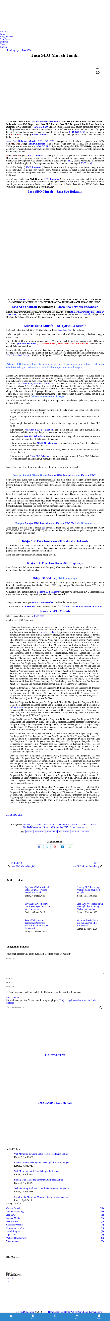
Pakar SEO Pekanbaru (40, 456)
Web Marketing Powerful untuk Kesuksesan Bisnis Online (41, 1157)
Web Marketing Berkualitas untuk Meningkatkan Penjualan (41, 1192)
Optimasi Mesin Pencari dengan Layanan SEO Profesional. (88, 923)
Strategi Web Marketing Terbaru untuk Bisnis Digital (38, 1183)
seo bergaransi (52, 831)
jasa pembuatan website (24, 181)
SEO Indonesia (64, 831)
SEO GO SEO (46, 141)
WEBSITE (24, 299)
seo (43, 527)
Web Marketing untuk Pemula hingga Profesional (36, 1174)
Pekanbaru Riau (65, 330)
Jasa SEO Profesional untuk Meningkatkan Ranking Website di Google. (90, 906)
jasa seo (29, 831)
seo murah (92, 824)
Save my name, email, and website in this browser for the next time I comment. (45, 995)
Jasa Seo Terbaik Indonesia (78, 307)
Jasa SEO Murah (40, 191)
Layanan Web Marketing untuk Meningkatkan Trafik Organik (42, 1166)
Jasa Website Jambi (15, 179)
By (32, 827)
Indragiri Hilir (16, 707)
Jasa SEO (26, 824)
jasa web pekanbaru (27, 343)
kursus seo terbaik (48, 632)
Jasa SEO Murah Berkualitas (45, 121)
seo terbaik (85, 831)
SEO (70, 160)
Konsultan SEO (73, 824)
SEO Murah (84, 314)
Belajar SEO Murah (44, 578)
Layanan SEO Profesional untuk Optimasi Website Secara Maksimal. (37, 890)
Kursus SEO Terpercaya (69, 563)
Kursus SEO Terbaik (68, 523)
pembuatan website (78, 155)
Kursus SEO (88, 475)
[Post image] (14, 892)
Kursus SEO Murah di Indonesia (69, 541)
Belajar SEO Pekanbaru (82, 312)
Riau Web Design (21, 355)
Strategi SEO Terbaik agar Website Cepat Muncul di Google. (89, 890)
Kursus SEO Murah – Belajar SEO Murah (55, 326)
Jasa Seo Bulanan (69, 191)
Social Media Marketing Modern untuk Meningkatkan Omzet (42, 1200)
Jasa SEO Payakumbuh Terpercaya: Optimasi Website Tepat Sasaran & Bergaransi (36, 924)
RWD (9, 355)
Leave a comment (78, 827)
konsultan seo (39, 831)
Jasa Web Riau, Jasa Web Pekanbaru (36, 383)
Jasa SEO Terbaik (57, 824)
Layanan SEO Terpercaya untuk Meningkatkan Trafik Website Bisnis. (37, 906)
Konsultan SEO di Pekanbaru (39, 430)
